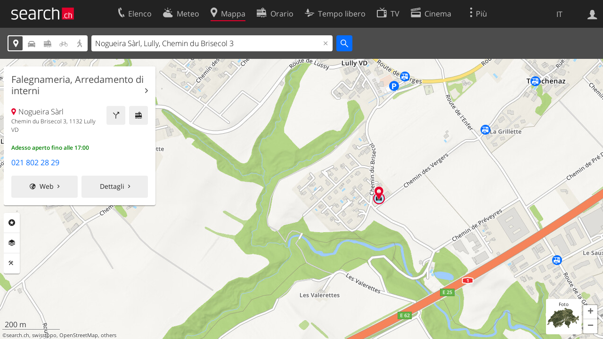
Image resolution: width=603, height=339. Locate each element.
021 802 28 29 (35, 162)
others (108, 335)
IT (559, 14)
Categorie (12, 223)
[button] (590, 312)
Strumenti (12, 263)
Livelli (12, 243)
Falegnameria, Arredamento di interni (77, 85)
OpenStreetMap (78, 335)
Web (47, 186)
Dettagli (112, 186)
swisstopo (44, 335)
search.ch (18, 335)
